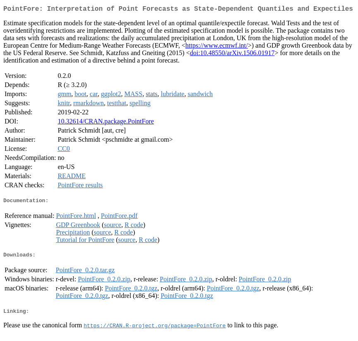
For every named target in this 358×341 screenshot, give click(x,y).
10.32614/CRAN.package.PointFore (106, 122)
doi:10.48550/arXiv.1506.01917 (232, 54)
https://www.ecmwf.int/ (216, 47)
